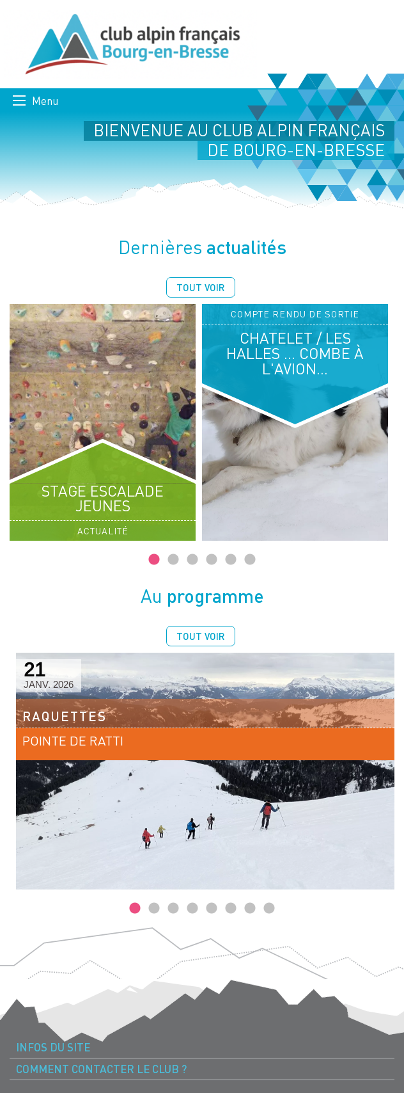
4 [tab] (211, 560)
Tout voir (200, 287)
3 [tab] (192, 560)
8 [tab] (269, 908)
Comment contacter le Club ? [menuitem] (101, 1069)
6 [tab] (250, 560)
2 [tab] (173, 560)
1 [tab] (154, 560)
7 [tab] (250, 908)
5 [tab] (230, 560)
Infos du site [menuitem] (53, 1047)
